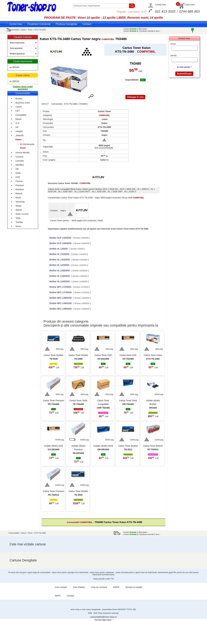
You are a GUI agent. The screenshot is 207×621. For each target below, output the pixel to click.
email (172, 44)
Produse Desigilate (66, 24)
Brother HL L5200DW (60, 259)
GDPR (116, 587)
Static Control (21, 214)
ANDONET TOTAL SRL (126, 609)
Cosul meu (190, 4)
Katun (23, 30)
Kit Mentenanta (27, 144)
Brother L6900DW (82, 303)
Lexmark (19, 161)
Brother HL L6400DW (60, 276)
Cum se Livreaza (99, 587)
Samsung (19, 201)
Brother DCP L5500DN (61, 238)
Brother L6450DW (80, 282)
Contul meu (160, 4)
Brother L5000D (77, 249)
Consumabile (13, 30)
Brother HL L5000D (59, 248)
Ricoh (18, 197)
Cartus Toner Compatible (103, 404)
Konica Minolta (22, 152)
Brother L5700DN (81, 287)
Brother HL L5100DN (60, 254)
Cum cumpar (61, 587)
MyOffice (19, 165)
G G (17, 123)
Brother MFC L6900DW (61, 303)
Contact (86, 24)
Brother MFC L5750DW (61, 292)
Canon (18, 107)
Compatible (20, 115)
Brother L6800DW (82, 298)
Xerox (18, 226)
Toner (30, 30)
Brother (18, 98)
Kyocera (19, 156)
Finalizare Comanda (38, 24)
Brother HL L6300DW (60, 270)
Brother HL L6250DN (60, 265)
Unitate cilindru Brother (153, 404)
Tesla (17, 218)
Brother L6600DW (82, 243)
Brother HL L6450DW (60, 281)
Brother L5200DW (80, 260)
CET (17, 111)
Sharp (18, 206)
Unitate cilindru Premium (78, 449)
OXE (17, 177)
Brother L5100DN (79, 254)
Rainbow (19, 189)
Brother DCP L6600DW (61, 243)
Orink (17, 173)
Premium (19, 185)
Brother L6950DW (82, 309)
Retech (18, 193)
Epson (18, 119)
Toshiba (19, 222)
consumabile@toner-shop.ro (103, 617)
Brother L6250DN (79, 265)
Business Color (22, 102)
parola (173, 55)
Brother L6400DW (80, 276)
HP (16, 127)
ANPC (58, 595)
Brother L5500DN (81, 238)
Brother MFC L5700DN (61, 287)
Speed (18, 210)
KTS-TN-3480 (40, 30)
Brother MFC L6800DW (61, 298)
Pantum (19, 181)
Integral (19, 131)
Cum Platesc (79, 587)
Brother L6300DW (80, 271)
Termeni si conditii (133, 587)
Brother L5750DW (82, 292)
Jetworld (19, 135)
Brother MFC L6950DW (61, 309)
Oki (17, 169)
